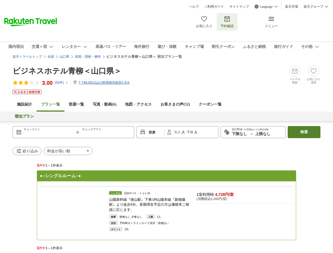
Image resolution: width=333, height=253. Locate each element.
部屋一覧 (76, 104)
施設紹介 (24, 104)
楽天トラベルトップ (27, 57)
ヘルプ (194, 6)
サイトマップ (239, 6)
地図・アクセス (138, 104)
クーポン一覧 (210, 104)
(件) (61, 82)
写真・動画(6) (104, 104)
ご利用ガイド (214, 6)
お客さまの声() (175, 104)
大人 (178, 132)
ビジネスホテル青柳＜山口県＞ (67, 71)
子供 (190, 132)
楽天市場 (291, 6)
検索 (304, 132)
